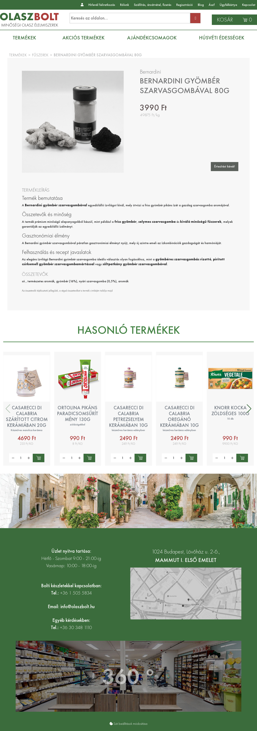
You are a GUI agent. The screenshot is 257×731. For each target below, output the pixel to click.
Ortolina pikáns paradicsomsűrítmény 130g (77, 413)
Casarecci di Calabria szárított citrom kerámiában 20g (27, 416)
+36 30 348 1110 (76, 627)
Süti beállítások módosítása (130, 724)
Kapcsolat (248, 5)
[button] (249, 408)
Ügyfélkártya (228, 5)
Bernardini (150, 71)
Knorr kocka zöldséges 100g (230, 411)
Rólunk (124, 5)
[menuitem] (26, 38)
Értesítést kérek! (224, 166)
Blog (201, 5)
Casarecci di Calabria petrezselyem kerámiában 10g (128, 416)
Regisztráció (184, 5)
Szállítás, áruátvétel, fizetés (152, 5)
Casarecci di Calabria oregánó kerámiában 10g (179, 416)
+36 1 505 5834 (76, 593)
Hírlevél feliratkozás (101, 5)
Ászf (212, 5)
